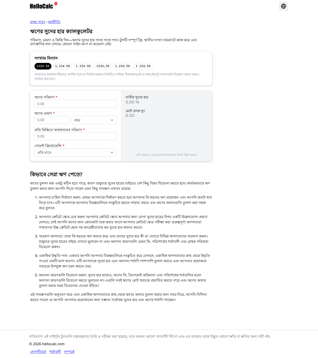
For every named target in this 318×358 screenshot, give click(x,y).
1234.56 (42, 66)
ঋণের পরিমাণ (45, 97)
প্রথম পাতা (37, 21)
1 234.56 (83, 66)
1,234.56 (62, 66)
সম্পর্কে (69, 351)
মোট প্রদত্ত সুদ (135, 111)
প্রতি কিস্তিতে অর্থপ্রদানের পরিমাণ (59, 130)
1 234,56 (143, 66)
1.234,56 (122, 66)
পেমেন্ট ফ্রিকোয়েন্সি (49, 146)
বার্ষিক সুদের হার (137, 97)
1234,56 (102, 66)
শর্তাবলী (55, 351)
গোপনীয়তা (38, 351)
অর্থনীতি (54, 21)
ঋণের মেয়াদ (44, 113)
